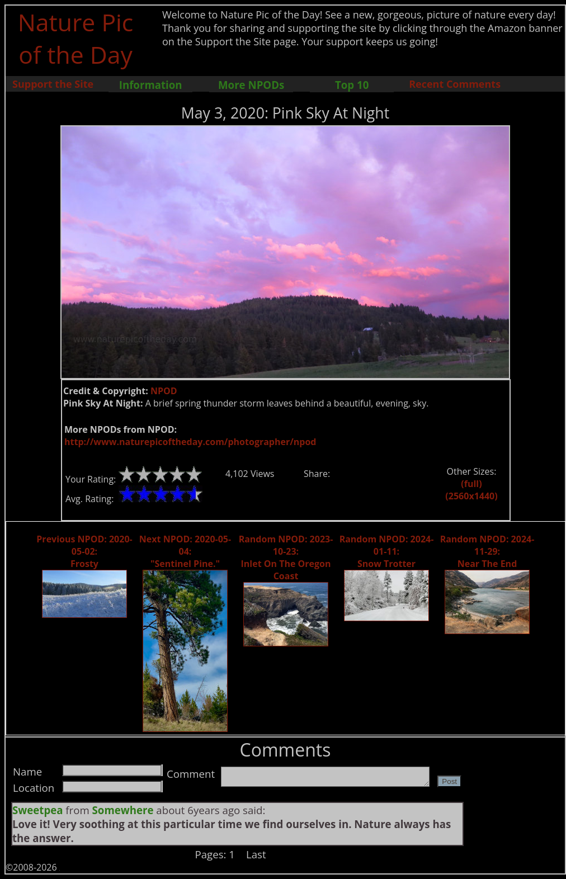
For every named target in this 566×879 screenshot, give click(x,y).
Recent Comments (455, 84)
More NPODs (251, 85)
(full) (471, 484)
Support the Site (52, 84)
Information (150, 85)
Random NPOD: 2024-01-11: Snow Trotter (386, 551)
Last (256, 854)
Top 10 (352, 85)
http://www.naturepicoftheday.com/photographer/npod (190, 442)
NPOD (163, 391)
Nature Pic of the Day (76, 38)
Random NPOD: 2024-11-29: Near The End (487, 551)
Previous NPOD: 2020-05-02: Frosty (84, 551)
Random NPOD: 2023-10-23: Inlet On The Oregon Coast (286, 557)
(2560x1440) (471, 496)
